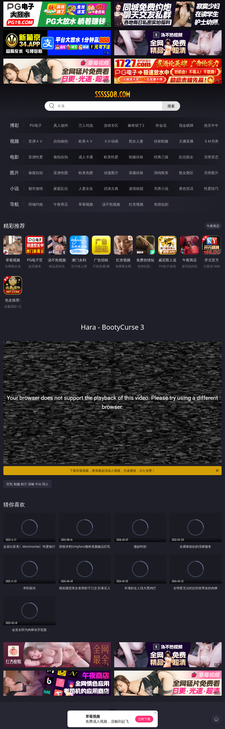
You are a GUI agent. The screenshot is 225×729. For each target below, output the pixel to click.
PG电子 (36, 125)
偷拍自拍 (60, 156)
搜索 (171, 105)
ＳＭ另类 (211, 141)
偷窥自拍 (35, 172)
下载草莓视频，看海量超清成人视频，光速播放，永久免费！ (144, 470)
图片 (14, 173)
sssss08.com (112, 94)
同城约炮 (35, 204)
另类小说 (161, 188)
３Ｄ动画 (111, 141)
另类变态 (211, 156)
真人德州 (60, 125)
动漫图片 (111, 172)
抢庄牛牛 (211, 125)
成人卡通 (86, 156)
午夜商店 (60, 204)
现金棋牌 (186, 125)
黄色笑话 (186, 188)
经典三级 (161, 156)
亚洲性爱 (35, 156)
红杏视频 (136, 204)
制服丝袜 (136, 156)
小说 (14, 188)
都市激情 (35, 188)
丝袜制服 (161, 141)
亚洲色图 (60, 172)
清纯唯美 (161, 172)
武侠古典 (111, 188)
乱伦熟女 (186, 156)
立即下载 (144, 719)
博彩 (14, 125)
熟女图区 (186, 172)
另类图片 (211, 172)
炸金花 (161, 125)
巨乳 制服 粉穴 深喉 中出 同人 (28, 484)
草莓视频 (86, 204)
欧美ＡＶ (86, 141)
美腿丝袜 (136, 172)
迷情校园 (136, 188)
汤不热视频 (111, 204)
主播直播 (186, 141)
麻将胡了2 (136, 125)
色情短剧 (161, 204)
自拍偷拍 (60, 141)
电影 (14, 157)
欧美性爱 (111, 156)
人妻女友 (86, 188)
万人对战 (86, 125)
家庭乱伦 (60, 188)
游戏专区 (111, 125)
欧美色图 (86, 172)
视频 (14, 141)
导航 (14, 204)
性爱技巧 (211, 188)
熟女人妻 (136, 141)
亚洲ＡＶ (35, 141)
